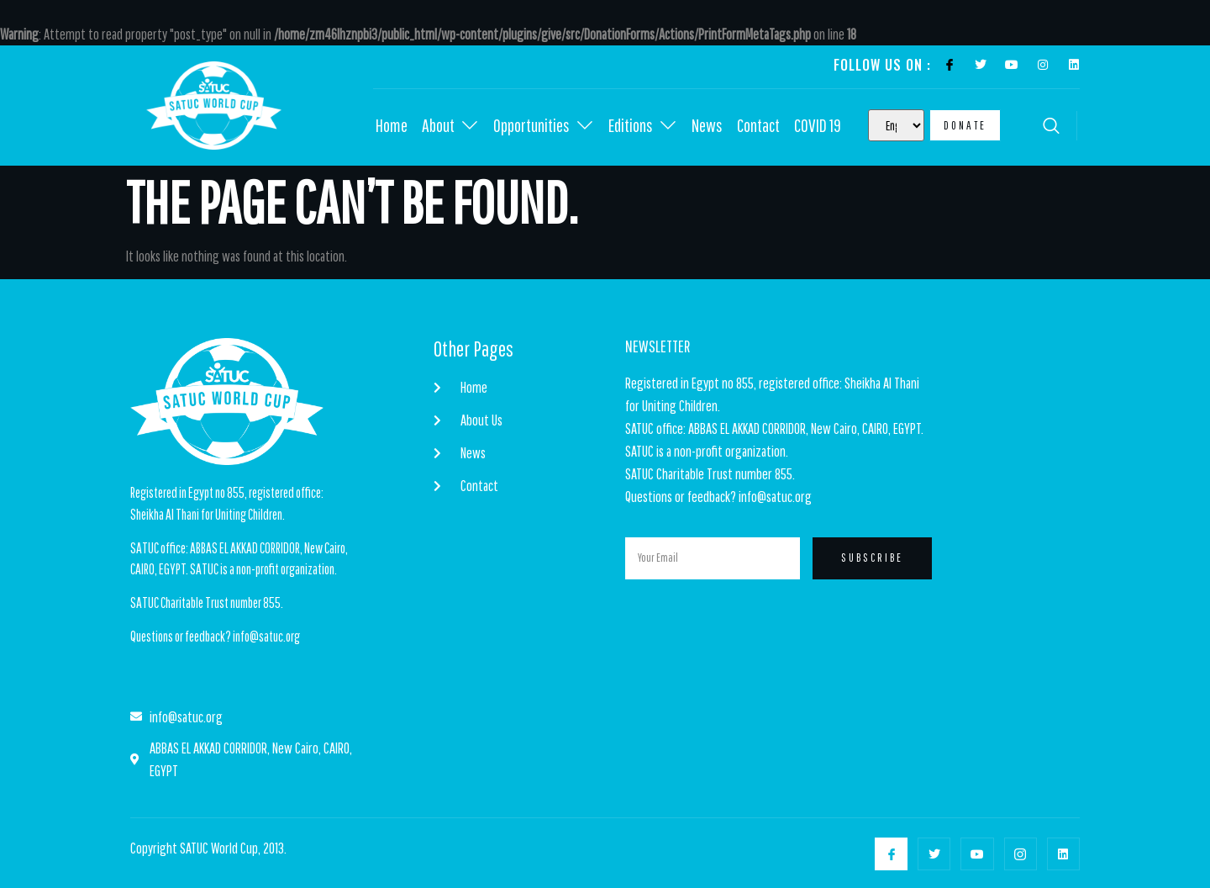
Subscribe (872, 558)
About (450, 125)
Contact (759, 125)
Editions (642, 125)
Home (392, 125)
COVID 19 (818, 125)
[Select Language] (896, 125)
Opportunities (543, 125)
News (707, 125)
